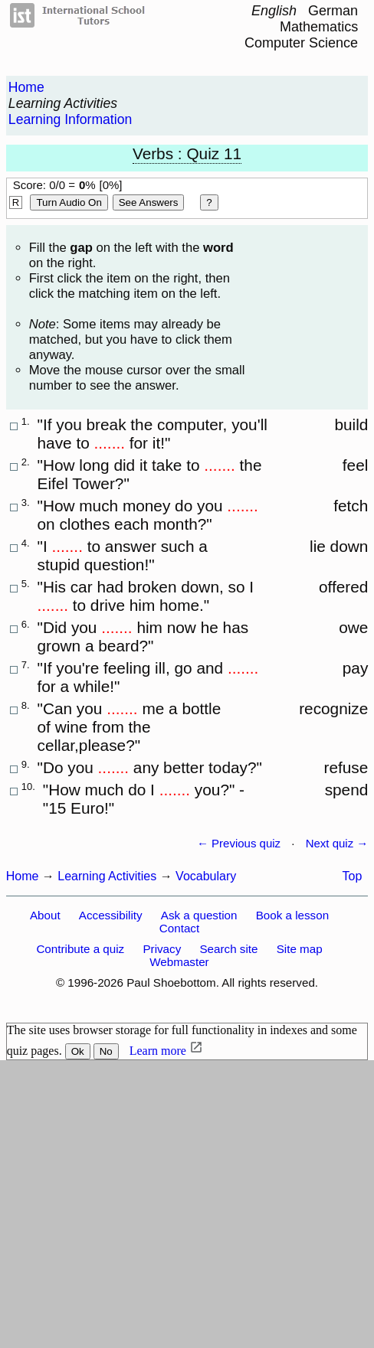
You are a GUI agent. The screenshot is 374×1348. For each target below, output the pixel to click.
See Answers (149, 202)
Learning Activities (62, 103)
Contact (179, 928)
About (45, 915)
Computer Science (301, 43)
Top (353, 876)
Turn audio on (68, 202)
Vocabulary (206, 876)
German (333, 10)
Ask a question (199, 915)
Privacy (162, 948)
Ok (77, 1051)
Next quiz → (337, 843)
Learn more (158, 1050)
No (106, 1051)
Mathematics (319, 26)
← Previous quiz (238, 843)
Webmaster (178, 961)
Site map (300, 948)
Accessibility (111, 915)
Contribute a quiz (80, 948)
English (274, 10)
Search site (228, 948)
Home (26, 87)
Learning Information (70, 119)
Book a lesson (292, 915)
